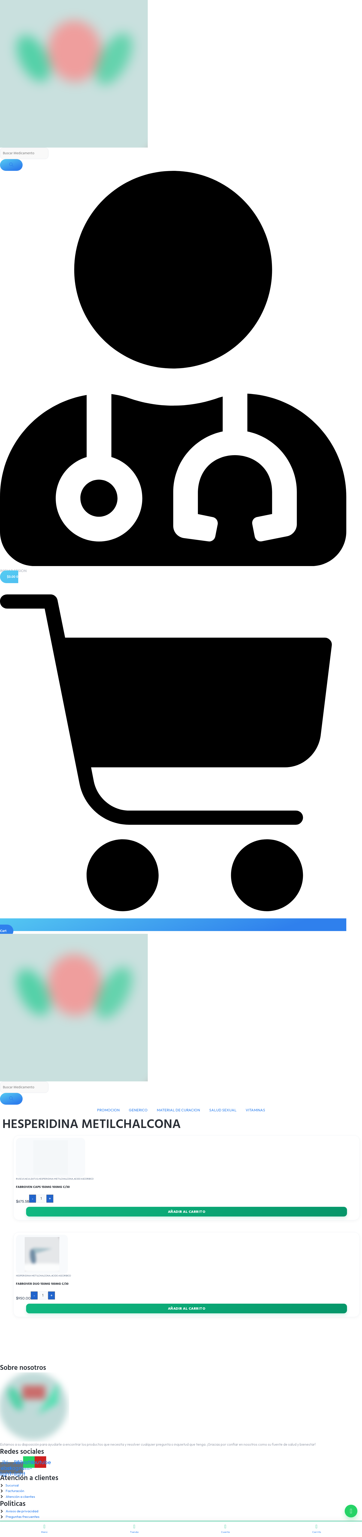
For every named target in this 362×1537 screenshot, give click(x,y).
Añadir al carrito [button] (186, 1213)
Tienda (134, 1529)
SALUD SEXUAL (222, 1111)
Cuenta (225, 1529)
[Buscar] (11, 165)
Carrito (316, 1529)
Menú (44, 1529)
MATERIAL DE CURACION (178, 1111)
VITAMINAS (255, 1111)
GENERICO (138, 1111)
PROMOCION (108, 1111)
